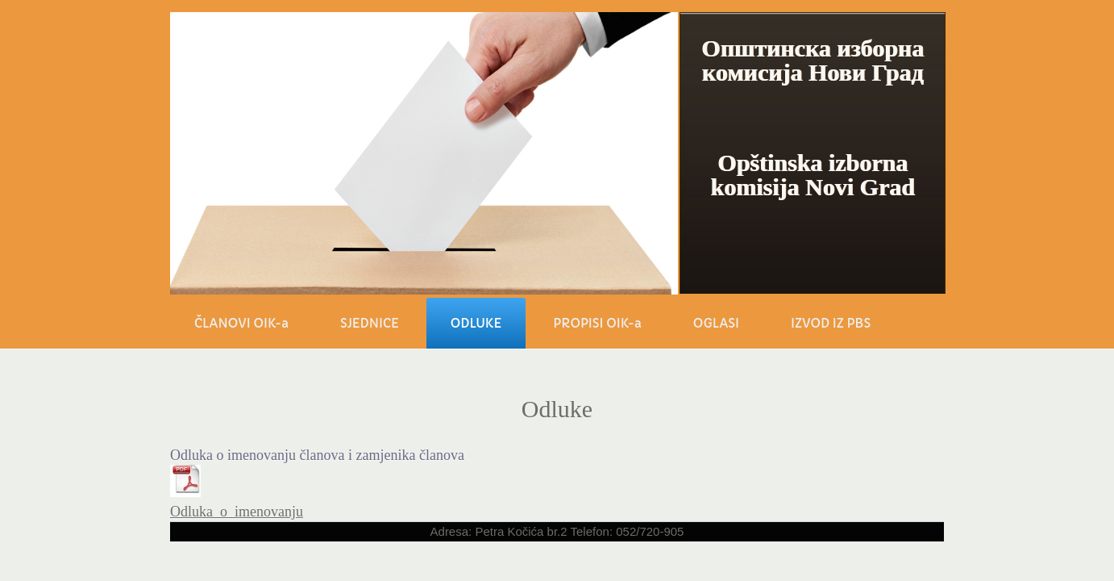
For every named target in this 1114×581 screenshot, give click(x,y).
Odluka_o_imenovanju (236, 512)
